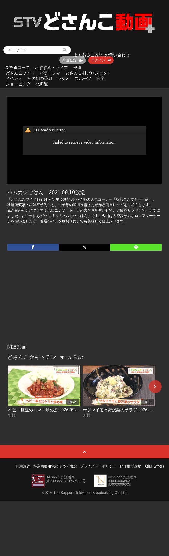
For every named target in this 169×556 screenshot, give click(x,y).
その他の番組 (39, 78)
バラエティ (50, 73)
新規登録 (72, 60)
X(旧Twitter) (154, 466)
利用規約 (23, 466)
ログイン (101, 60)
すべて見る (72, 357)
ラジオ (63, 78)
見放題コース (17, 67)
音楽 (100, 78)
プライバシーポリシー (98, 466)
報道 (77, 67)
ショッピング (18, 84)
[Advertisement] (84, 302)
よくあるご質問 (88, 55)
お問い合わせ (117, 55)
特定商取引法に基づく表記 (55, 466)
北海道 (42, 84)
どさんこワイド (20, 73)
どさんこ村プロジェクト (88, 73)
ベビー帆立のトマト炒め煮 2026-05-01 (44, 410)
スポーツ (83, 78)
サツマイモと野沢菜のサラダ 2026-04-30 (121, 410)
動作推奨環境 (130, 466)
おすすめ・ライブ (51, 67)
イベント (14, 78)
